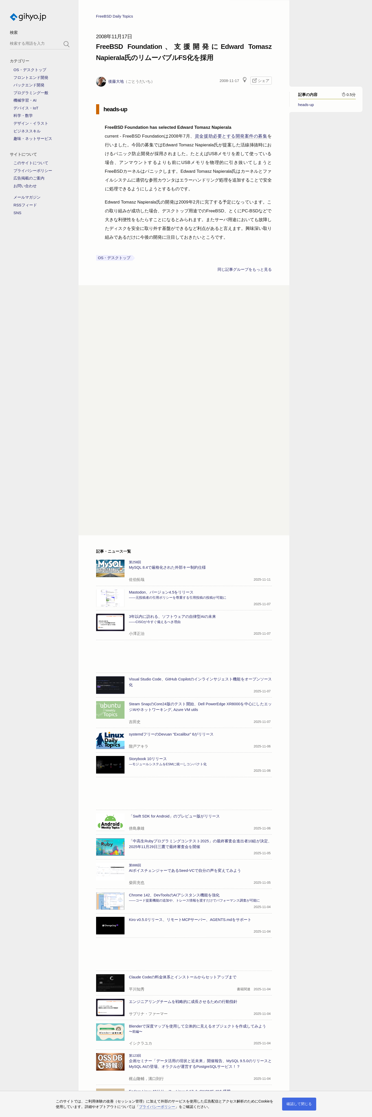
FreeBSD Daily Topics (114, 19)
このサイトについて (30, 163)
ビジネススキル (27, 131)
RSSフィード (25, 205)
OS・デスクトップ (29, 70)
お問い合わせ (25, 186)
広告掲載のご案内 (28, 178)
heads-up (306, 107)
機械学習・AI (24, 100)
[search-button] (67, 44)
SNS (17, 213)
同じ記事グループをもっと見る (245, 272)
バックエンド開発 (28, 85)
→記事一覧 (105, 1074)
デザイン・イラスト (30, 123)
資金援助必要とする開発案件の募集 (231, 138)
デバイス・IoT (25, 108)
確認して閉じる (299, 1104)
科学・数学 (23, 116)
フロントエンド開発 (30, 78)
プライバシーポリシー (32, 171)
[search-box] (40, 43)
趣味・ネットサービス (32, 139)
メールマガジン (27, 197)
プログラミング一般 (30, 93)
